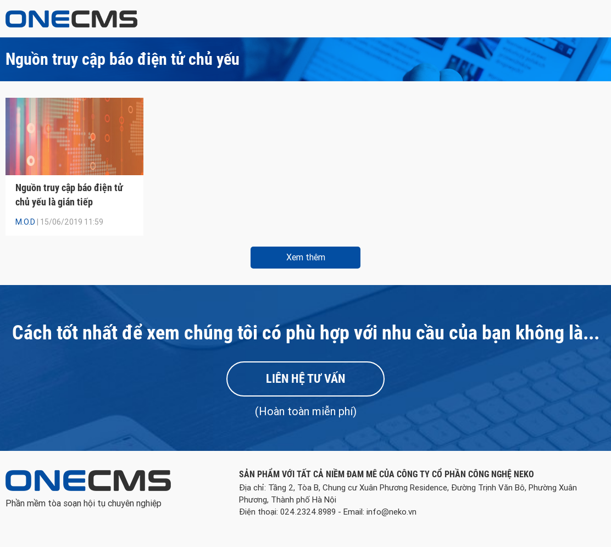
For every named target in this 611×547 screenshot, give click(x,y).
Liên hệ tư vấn (305, 379)
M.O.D (25, 221)
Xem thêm (305, 257)
